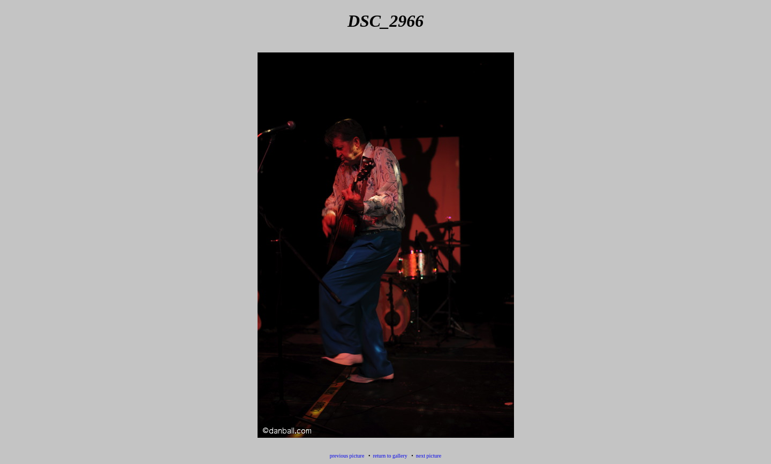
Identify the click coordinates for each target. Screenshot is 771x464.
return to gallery (390, 456)
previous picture (347, 456)
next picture (428, 456)
